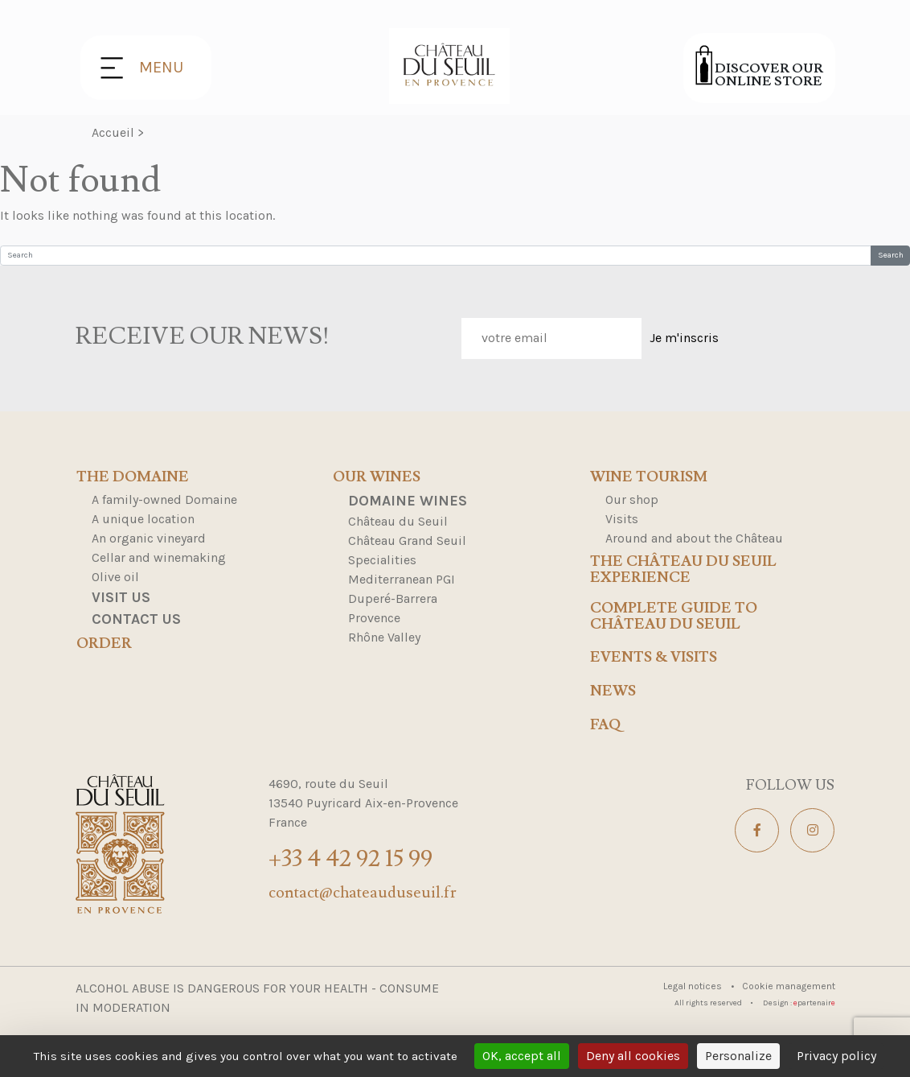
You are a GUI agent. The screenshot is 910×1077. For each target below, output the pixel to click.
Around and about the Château (694, 538)
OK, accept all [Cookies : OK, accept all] (521, 1055)
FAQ (605, 725)
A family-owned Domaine (164, 499)
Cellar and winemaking (159, 557)
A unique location (143, 518)
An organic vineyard (149, 538)
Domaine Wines (407, 501)
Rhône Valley (384, 637)
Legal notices (693, 986)
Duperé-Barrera (392, 598)
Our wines (376, 477)
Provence (374, 617)
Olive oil (115, 576)
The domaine (132, 477)
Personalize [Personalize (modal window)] (738, 1055)
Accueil (113, 132)
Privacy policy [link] (836, 1055)
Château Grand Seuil (407, 540)
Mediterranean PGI (401, 579)
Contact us (136, 619)
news (613, 691)
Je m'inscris (684, 337)
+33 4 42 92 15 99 (350, 858)
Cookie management (788, 986)
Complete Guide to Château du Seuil (673, 616)
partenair (814, 1003)
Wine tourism (648, 477)
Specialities (382, 559)
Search (891, 255)
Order (104, 644)
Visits (621, 518)
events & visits (653, 658)
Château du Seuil (398, 521)
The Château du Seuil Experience (683, 570)
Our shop (631, 499)
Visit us (121, 597)
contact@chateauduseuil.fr (362, 892)
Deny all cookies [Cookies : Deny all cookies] (633, 1055)
